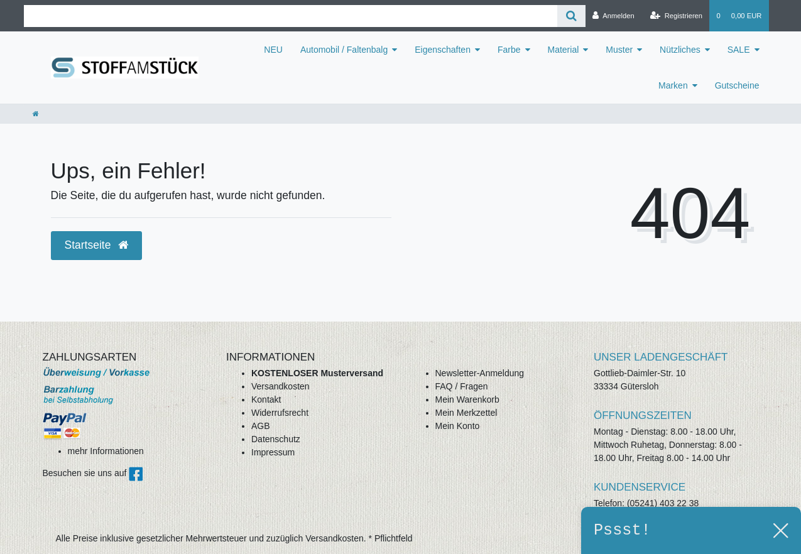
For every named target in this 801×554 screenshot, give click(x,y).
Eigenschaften (443, 50)
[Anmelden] (613, 15)
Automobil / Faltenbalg (344, 50)
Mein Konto (457, 426)
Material (563, 50)
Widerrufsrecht (279, 413)
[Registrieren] (676, 15)
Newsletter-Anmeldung (480, 373)
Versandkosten (280, 386)
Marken (673, 85)
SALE (738, 50)
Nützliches (680, 50)
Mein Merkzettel (466, 413)
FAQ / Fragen (461, 386)
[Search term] (291, 16)
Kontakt (266, 399)
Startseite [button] (97, 245)
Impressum (273, 452)
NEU (273, 50)
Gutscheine (737, 85)
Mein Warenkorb (467, 399)
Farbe (509, 50)
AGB (260, 426)
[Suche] (571, 16)
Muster (619, 50)
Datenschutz (275, 439)
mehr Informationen (106, 451)
